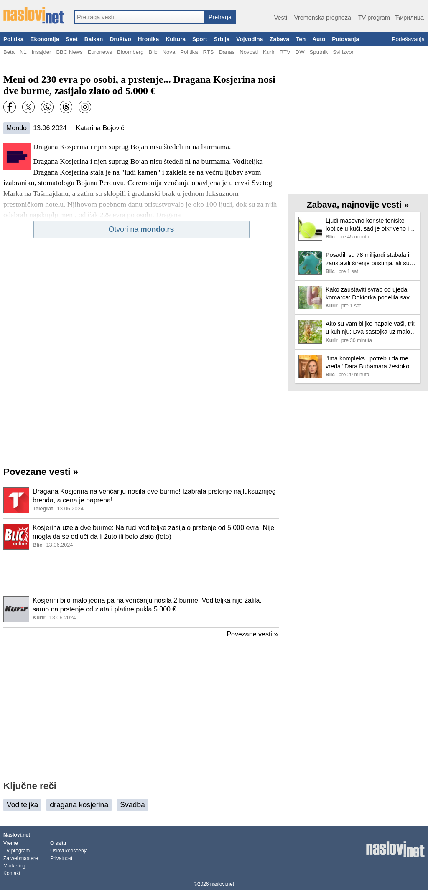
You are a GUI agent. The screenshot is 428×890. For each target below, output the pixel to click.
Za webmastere (20, 858)
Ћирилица (409, 17)
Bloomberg (130, 52)
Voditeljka (22, 805)
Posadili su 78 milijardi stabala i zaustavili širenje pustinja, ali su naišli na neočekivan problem (368, 259)
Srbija (221, 39)
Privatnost (61, 858)
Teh (301, 39)
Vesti (280, 17)
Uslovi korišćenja (69, 851)
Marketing (14, 866)
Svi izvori (343, 52)
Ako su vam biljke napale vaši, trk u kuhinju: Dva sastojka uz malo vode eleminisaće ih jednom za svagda (370, 328)
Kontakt (11, 873)
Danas (226, 52)
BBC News (69, 52)
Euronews (100, 52)
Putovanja (345, 39)
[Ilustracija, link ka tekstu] (16, 501)
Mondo (16, 128)
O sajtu (58, 843)
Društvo (120, 39)
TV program (374, 17)
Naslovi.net (16, 835)
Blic (152, 52)
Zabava (279, 39)
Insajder (41, 52)
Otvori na (141, 229)
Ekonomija (44, 39)
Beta (9, 52)
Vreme (10, 843)
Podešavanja (408, 39)
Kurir (269, 52)
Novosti (248, 52)
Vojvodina (249, 39)
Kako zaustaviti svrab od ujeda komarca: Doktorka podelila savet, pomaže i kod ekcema (371, 294)
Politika (13, 39)
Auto (318, 39)
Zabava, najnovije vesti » (358, 204)
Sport (199, 39)
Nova (169, 52)
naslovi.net (222, 884)
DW (300, 52)
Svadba (132, 805)
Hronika (148, 39)
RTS (208, 52)
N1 (23, 52)
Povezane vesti (40, 472)
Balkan (93, 39)
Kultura (176, 39)
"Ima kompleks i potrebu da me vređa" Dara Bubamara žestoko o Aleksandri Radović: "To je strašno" (370, 362)
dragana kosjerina (79, 805)
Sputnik (319, 52)
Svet (72, 39)
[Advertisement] (141, 573)
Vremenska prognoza (322, 17)
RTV (285, 52)
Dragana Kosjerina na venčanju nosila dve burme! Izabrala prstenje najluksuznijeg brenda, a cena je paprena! (154, 496)
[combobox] (139, 17)
